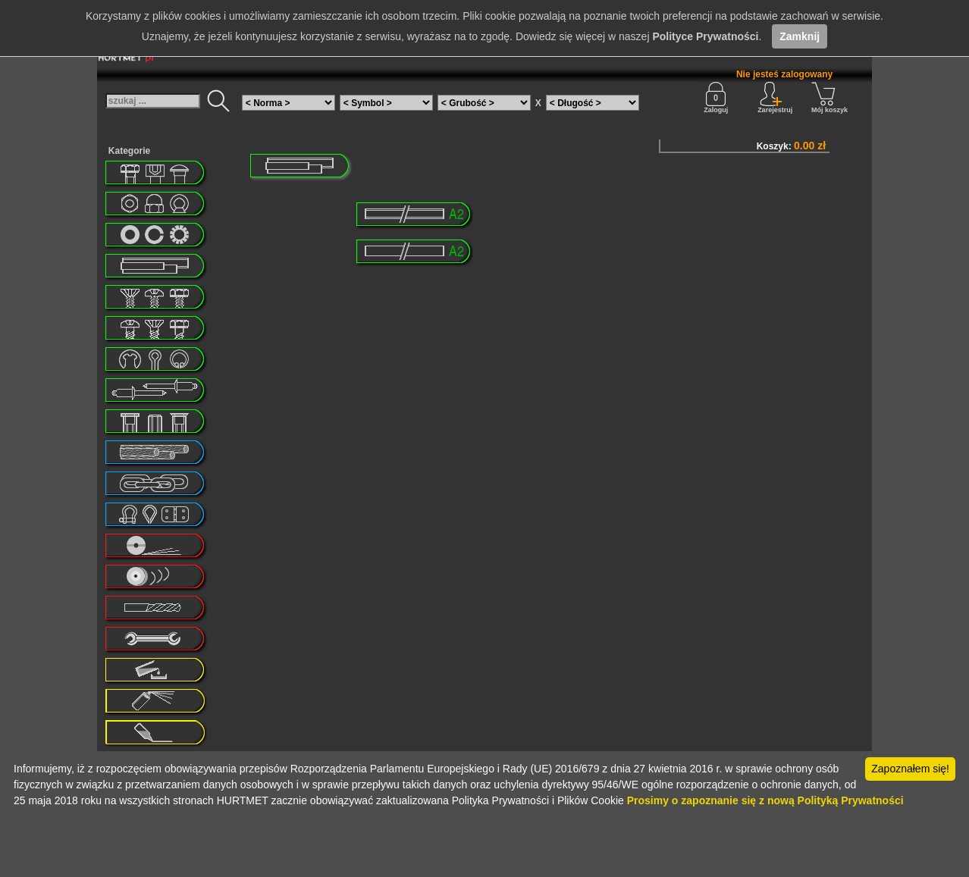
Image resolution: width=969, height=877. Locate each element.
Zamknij (799, 36)
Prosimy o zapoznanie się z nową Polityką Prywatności (765, 800)
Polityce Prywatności (705, 36)
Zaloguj (716, 98)
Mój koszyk (829, 98)
